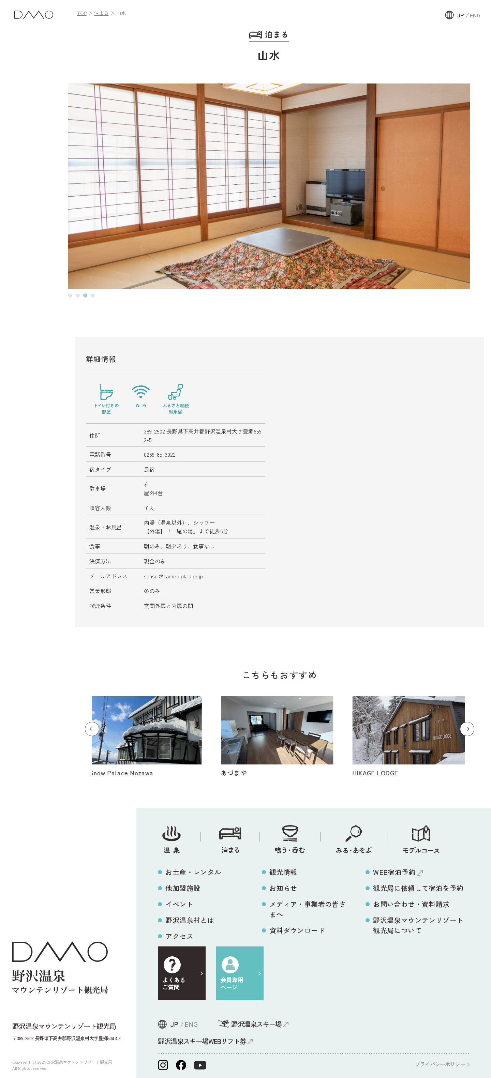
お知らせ (283, 888)
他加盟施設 (182, 888)
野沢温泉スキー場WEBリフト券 (202, 1041)
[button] (70, 295)
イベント (179, 904)
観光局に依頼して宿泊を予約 (418, 888)
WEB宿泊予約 (394, 872)
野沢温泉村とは (189, 920)
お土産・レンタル (193, 872)
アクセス (179, 936)
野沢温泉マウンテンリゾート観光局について (418, 925)
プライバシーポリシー (440, 1064)
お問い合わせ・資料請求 (411, 904)
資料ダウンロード (297, 930)
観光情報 (283, 872)
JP (460, 15)
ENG (475, 15)
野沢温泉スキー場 (256, 1024)
